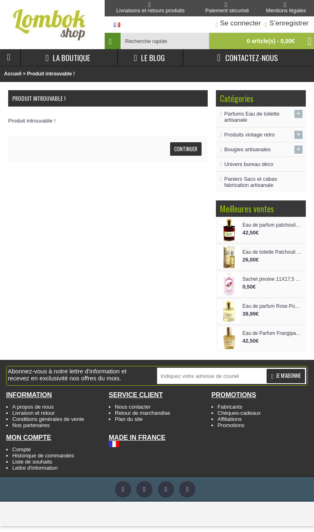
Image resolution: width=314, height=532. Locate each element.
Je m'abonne (286, 376)
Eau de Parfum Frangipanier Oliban (272, 333)
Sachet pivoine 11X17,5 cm (272, 279)
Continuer (185, 149)
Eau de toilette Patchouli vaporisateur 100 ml (272, 252)
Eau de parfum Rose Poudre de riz (272, 306)
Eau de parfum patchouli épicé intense (272, 225)
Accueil (13, 74)
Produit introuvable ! (51, 74)
